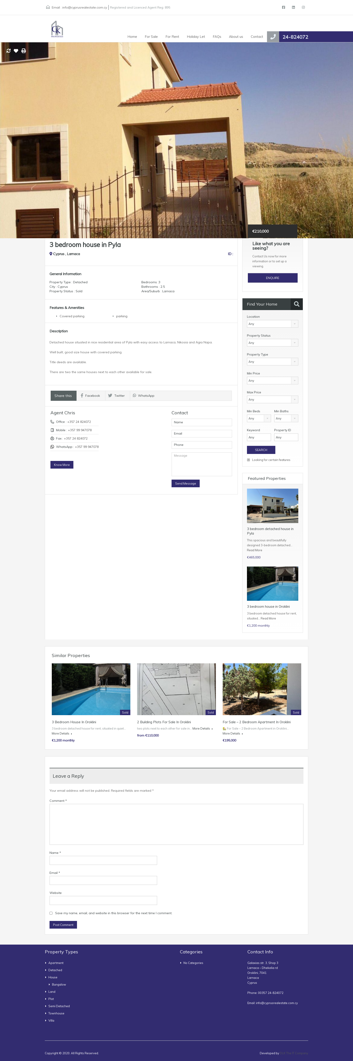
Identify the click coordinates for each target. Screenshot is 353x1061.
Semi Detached (59, 1006)
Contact (257, 36)
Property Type (257, 354)
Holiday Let (196, 36)
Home (132, 36)
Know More (62, 465)
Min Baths (281, 411)
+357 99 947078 (80, 430)
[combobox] (272, 324)
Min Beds (253, 411)
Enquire (272, 278)
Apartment (55, 963)
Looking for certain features (268, 460)
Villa (51, 1020)
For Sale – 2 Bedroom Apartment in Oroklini (257, 722)
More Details (62, 733)
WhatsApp (143, 396)
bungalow (59, 984)
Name (55, 853)
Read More (254, 550)
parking (121, 316)
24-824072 (295, 37)
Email (55, 873)
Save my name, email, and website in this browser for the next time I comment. (113, 913)
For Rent (172, 36)
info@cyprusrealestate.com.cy (84, 7)
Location (253, 317)
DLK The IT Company (294, 1053)
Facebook (90, 396)
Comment (58, 801)
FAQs (217, 36)
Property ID (282, 430)
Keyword (253, 430)
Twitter (116, 396)
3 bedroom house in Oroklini (268, 606)
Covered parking (72, 316)
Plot (51, 999)
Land (51, 991)
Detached (55, 970)
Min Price (253, 373)
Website (56, 893)
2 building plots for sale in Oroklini (164, 722)
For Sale (151, 36)
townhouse (56, 1013)
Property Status (259, 335)
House (52, 977)
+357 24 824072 (79, 422)
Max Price (254, 392)
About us (236, 36)
